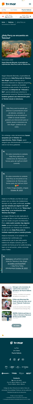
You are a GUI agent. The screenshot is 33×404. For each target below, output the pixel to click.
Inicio (3, 22)
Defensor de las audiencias (23, 390)
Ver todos (16, 326)
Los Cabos (14, 10)
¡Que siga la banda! (25, 17)
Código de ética (8, 388)
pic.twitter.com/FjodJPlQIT (17, 263)
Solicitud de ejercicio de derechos (17, 392)
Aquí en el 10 (8, 17)
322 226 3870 (18, 380)
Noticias (11, 22)
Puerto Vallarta (26, 10)
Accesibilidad (11, 390)
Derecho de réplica (18, 388)
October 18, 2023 (17, 190)
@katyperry (9, 259)
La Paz (4, 10)
